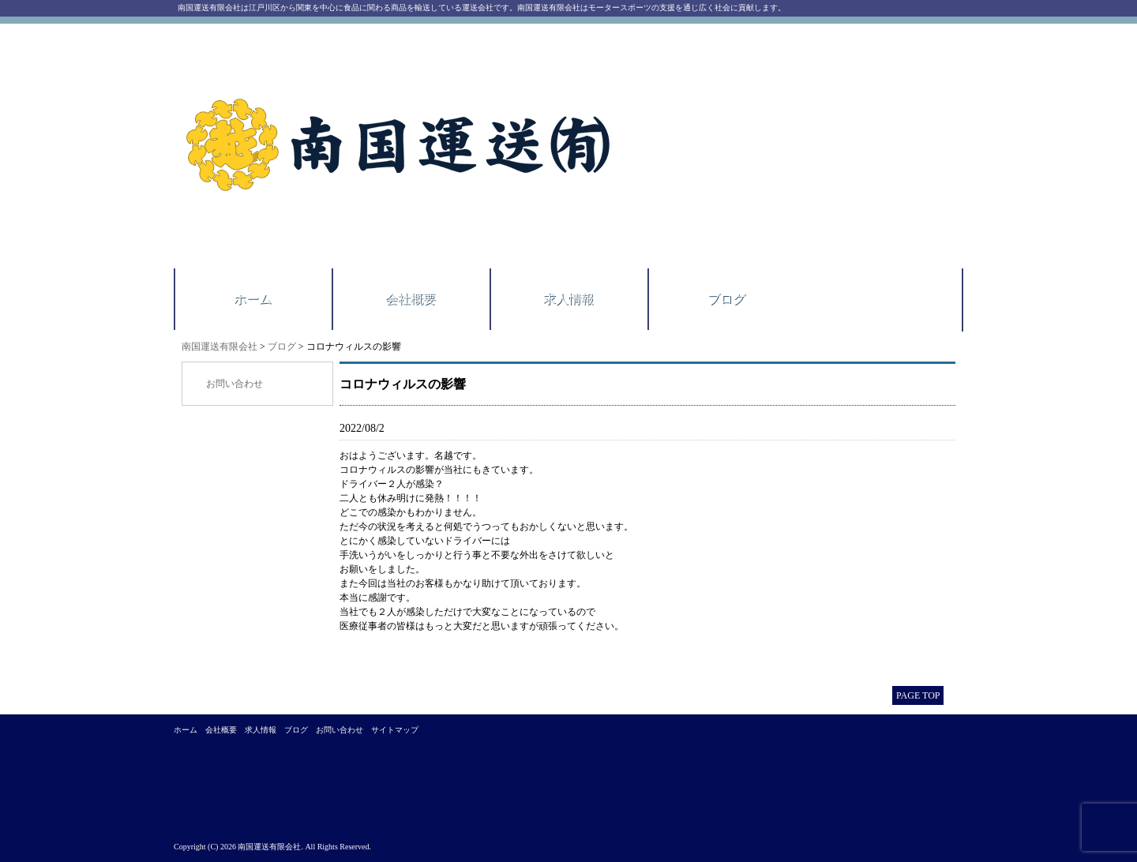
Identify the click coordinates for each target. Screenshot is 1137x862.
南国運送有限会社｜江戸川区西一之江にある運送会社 (401, 146)
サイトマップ (394, 729)
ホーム (253, 298)
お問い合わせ (234, 383)
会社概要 (410, 298)
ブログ (726, 298)
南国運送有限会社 (219, 346)
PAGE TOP (918, 695)
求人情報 (568, 298)
